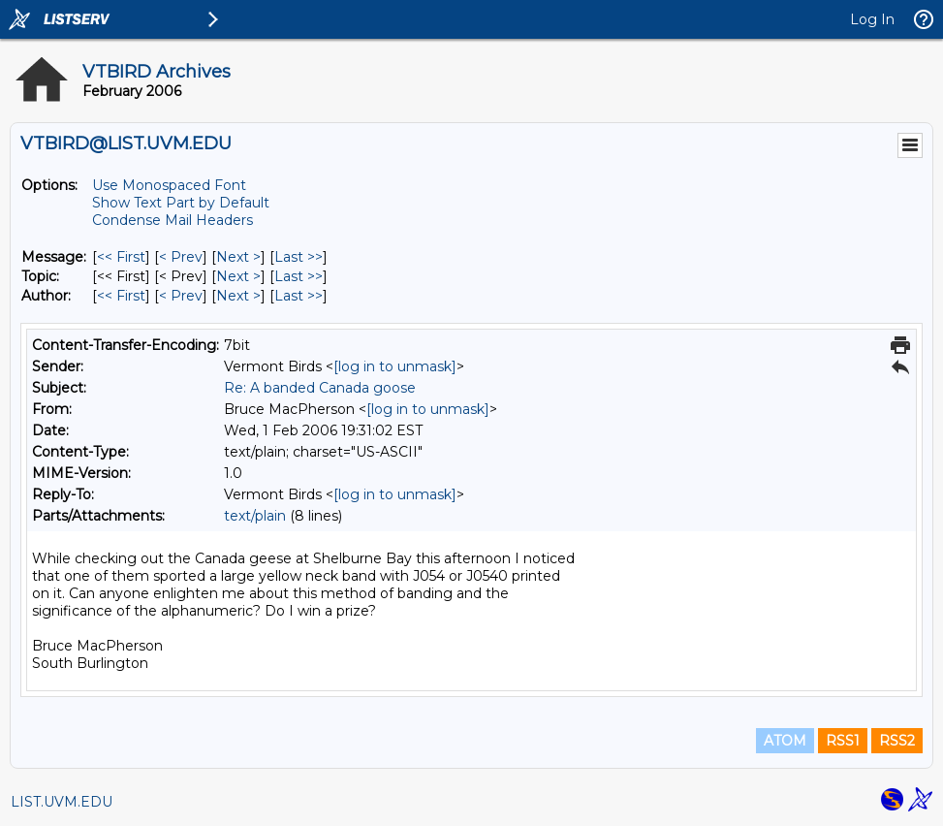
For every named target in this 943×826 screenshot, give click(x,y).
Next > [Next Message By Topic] (238, 276)
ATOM (785, 740)
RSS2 (897, 740)
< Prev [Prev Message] (181, 257)
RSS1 (843, 740)
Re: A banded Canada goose (320, 388)
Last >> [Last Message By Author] (298, 295)
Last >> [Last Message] (298, 257)
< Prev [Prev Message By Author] (181, 295)
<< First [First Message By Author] (121, 295)
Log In (872, 19)
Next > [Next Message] (238, 257)
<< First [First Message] (121, 257)
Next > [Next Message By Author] (238, 295)
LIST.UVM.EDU (61, 801)
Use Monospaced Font (169, 185)
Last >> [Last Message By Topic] (298, 276)
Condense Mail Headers (172, 220)
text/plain (255, 515)
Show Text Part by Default (180, 202)
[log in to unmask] (394, 366)
